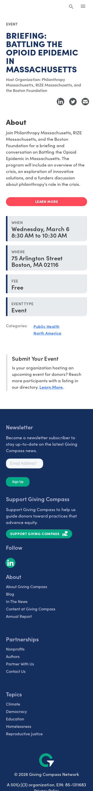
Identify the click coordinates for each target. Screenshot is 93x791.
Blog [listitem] (10, 594)
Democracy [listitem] (16, 711)
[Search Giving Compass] (71, 7)
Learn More (51, 387)
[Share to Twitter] (73, 101)
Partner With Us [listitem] (20, 663)
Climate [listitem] (13, 704)
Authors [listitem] (13, 656)
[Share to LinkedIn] (60, 101)
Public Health (46, 326)
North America (47, 333)
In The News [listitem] (17, 601)
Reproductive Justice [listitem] (24, 733)
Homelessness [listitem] (18, 726)
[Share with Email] (85, 101)
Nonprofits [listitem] (15, 649)
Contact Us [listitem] (16, 671)
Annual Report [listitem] (19, 616)
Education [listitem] (15, 718)
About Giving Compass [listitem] (26, 586)
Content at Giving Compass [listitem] (30, 608)
